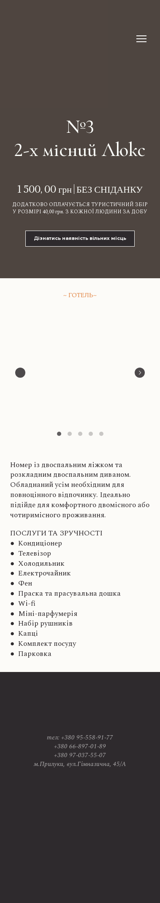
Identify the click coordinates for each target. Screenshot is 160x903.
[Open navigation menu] (141, 38)
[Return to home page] (47, 38)
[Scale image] (80, 371)
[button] (80, 239)
